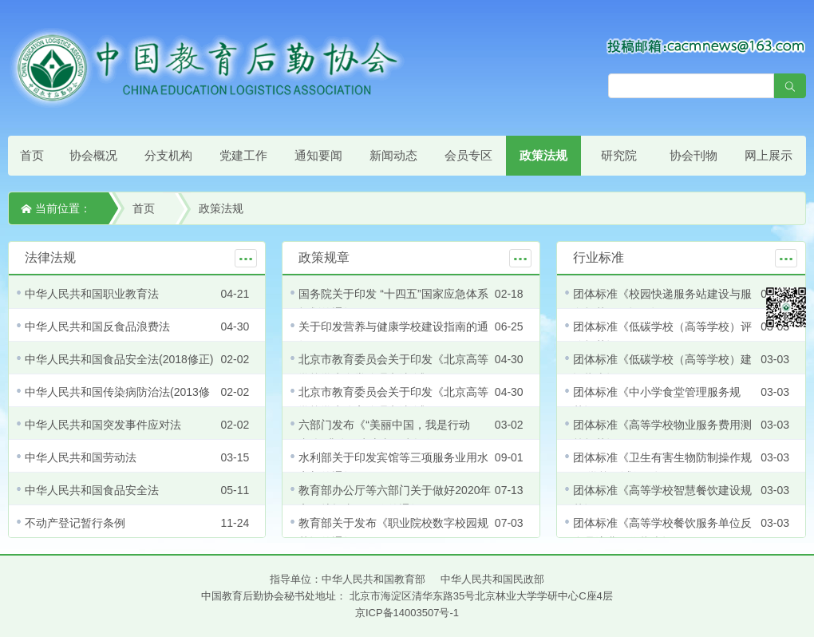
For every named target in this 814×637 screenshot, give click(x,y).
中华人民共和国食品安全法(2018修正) (119, 359)
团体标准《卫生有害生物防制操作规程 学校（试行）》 (662, 467)
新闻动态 (393, 155)
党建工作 (243, 155)
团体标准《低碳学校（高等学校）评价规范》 (662, 336)
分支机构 (168, 155)
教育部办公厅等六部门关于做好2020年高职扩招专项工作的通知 (394, 500)
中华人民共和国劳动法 (80, 457)
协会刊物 (693, 155)
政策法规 (543, 155)
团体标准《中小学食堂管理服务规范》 (657, 401)
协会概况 (93, 155)
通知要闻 (318, 155)
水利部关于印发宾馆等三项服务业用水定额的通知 (393, 467)
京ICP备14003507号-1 (407, 613)
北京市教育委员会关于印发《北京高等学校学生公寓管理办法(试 (393, 401)
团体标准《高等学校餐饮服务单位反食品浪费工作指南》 (662, 532)
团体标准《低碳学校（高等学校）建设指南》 (662, 369)
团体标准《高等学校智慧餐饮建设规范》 (662, 500)
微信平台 (786, 307)
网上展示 (768, 155)
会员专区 (468, 155)
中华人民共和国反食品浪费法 (97, 326)
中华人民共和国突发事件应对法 (103, 424)
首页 (32, 155)
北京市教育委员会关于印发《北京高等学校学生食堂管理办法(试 (393, 369)
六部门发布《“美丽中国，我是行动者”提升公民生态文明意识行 (384, 434)
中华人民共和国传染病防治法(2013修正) (117, 401)
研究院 (619, 155)
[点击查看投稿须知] (706, 45)
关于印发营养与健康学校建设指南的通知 (393, 336)
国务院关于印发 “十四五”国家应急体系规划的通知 (393, 303)
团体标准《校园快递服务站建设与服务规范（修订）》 (662, 303)
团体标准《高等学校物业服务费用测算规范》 (662, 434)
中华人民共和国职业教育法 (92, 293)
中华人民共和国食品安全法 (92, 490)
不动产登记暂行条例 (75, 522)
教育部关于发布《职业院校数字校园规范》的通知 (393, 532)
